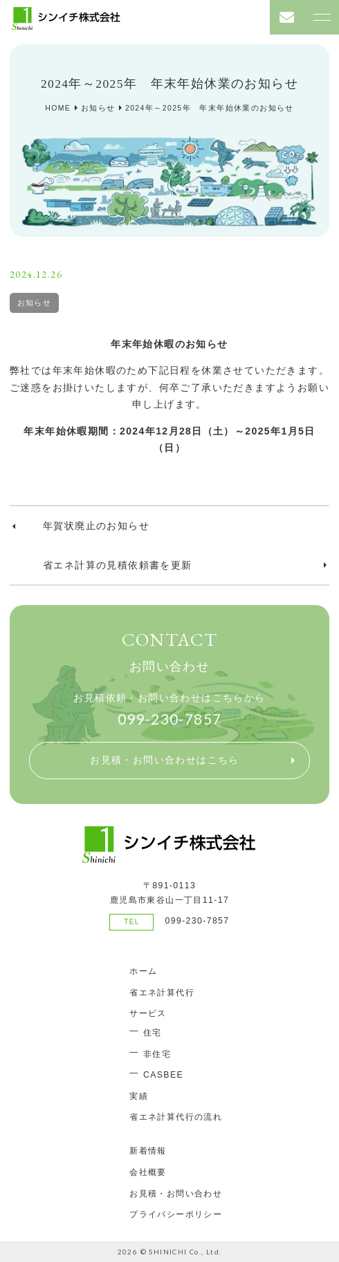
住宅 (152, 1033)
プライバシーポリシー (175, 1214)
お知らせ (34, 302)
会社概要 (148, 1172)
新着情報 (148, 1151)
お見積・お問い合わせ (175, 1193)
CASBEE (163, 1075)
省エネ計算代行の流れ (175, 1117)
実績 (138, 1096)
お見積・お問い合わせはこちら (164, 760)
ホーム (143, 971)
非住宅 (157, 1054)
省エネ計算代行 (161, 992)
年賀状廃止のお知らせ (96, 525)
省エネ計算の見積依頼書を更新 (117, 565)
